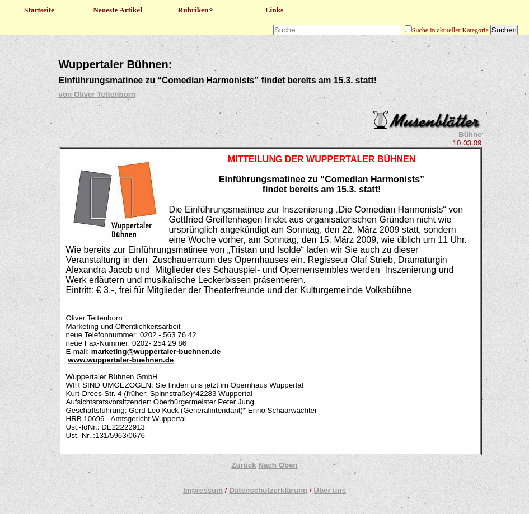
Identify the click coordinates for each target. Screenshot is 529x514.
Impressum (203, 490)
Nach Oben (277, 465)
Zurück (243, 465)
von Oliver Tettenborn (97, 94)
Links (274, 10)
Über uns (329, 490)
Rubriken (196, 10)
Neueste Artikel (117, 10)
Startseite (39, 10)
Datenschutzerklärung (268, 490)
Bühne (469, 134)
